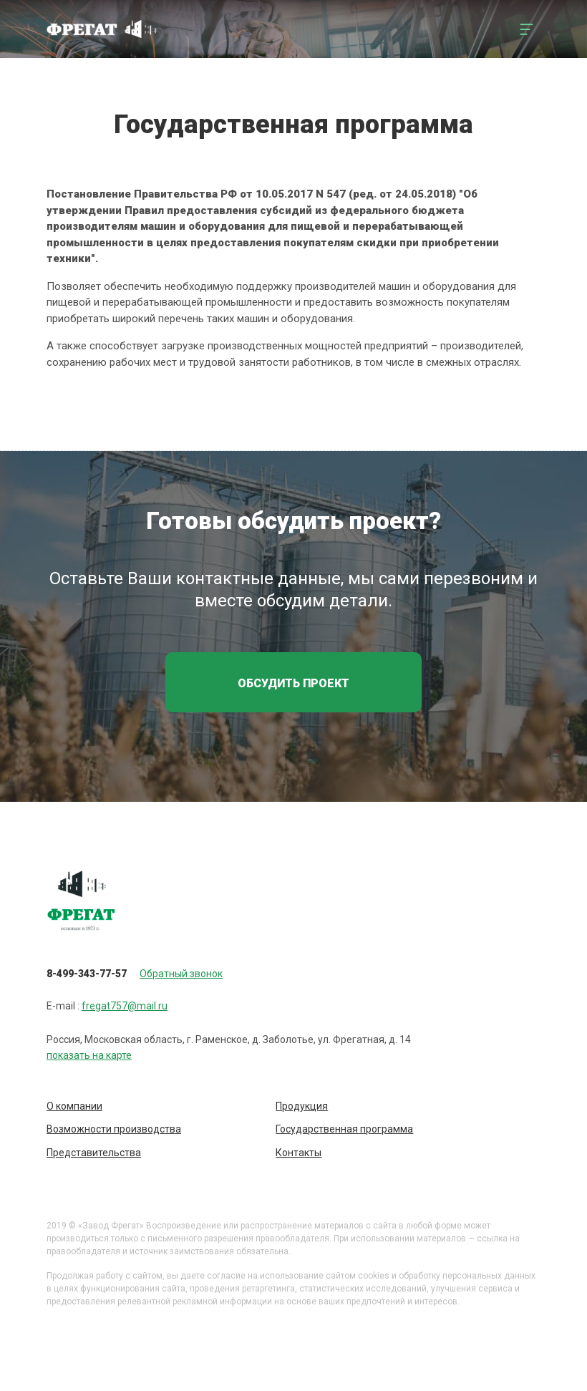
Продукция (302, 1106)
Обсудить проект (293, 683)
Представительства (94, 1152)
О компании (74, 1106)
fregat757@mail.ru (125, 1006)
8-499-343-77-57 (87, 973)
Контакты (298, 1152)
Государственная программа (344, 1129)
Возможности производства (114, 1129)
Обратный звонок (181, 973)
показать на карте (89, 1055)
